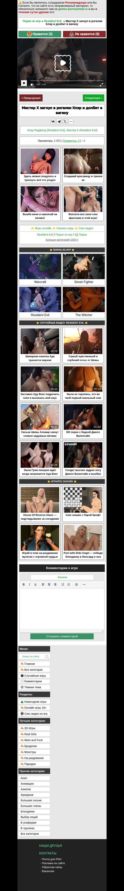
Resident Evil (53, 21)
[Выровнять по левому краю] (43, 584)
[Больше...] (84, 584)
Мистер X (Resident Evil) (82, 130)
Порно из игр (32, 21)
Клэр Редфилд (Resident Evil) (46, 130)
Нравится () (39, 34)
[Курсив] (29, 584)
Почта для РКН (51, 859)
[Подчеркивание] (35, 584)
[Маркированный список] (63, 584)
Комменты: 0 (71, 140)
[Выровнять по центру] (49, 584)
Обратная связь (52, 867)
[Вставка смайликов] (76, 584)
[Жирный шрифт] (24, 584)
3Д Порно (80, 234)
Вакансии (48, 871)
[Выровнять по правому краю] (55, 584)
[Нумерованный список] (69, 584)
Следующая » (93, 97)
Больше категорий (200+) (62, 239)
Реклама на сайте (53, 863)
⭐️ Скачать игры (63, 228)
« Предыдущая (30, 97)
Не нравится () (84, 34)
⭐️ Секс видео (83, 228)
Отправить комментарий (62, 636)
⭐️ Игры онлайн (41, 228)
